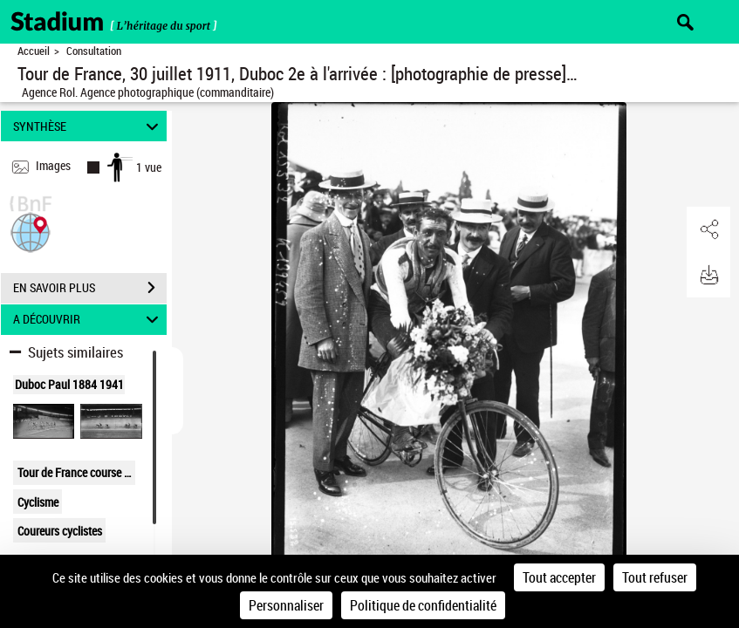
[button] (30, 230)
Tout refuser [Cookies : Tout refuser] (655, 577)
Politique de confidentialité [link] (423, 605)
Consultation (93, 51)
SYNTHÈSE (88, 126)
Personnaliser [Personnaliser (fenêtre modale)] (286, 605)
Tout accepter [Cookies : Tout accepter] (559, 577)
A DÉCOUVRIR (88, 319)
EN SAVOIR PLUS (90, 288)
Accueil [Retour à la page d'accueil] (33, 51)
